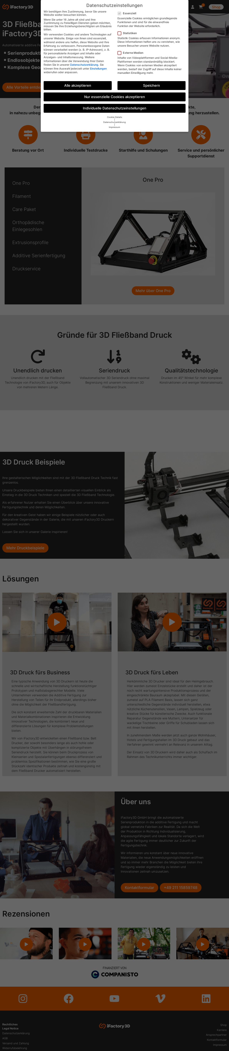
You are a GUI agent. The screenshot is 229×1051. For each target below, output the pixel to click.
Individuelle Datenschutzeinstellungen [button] (114, 108)
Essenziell (128, 13)
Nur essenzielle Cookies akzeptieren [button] (114, 97)
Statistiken (128, 33)
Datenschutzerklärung (84, 64)
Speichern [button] (151, 85)
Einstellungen (98, 68)
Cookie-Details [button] (114, 117)
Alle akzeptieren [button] (77, 85)
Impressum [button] (114, 127)
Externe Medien (131, 52)
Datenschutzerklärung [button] (114, 122)
